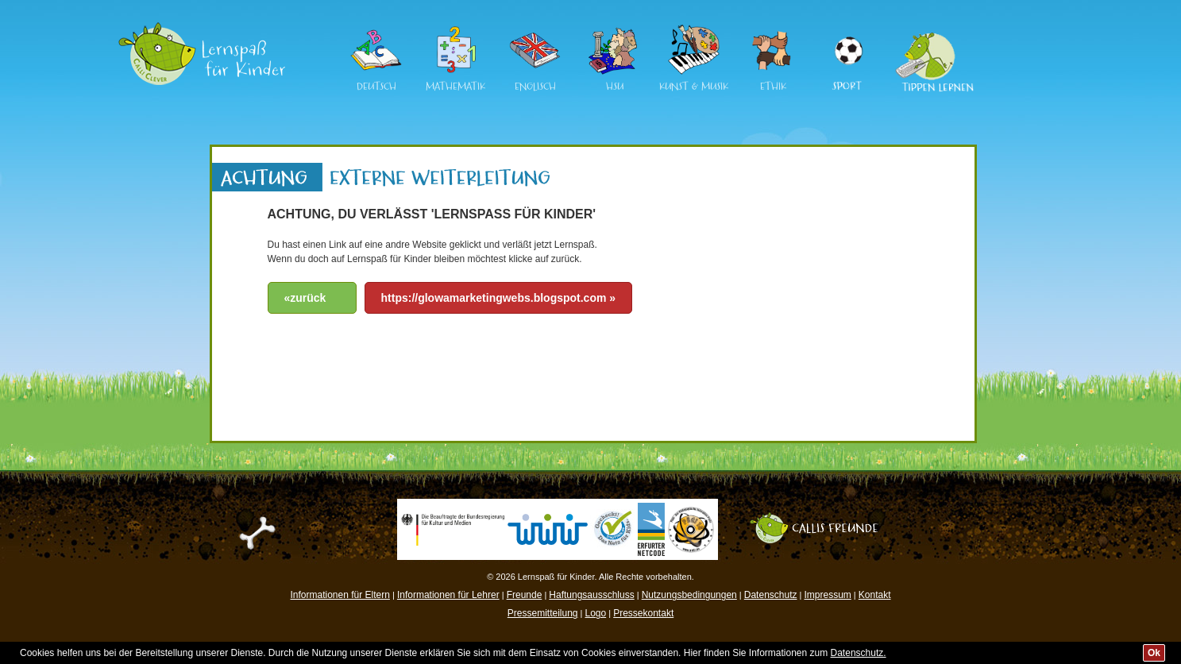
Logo (595, 613)
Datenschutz (770, 594)
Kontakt (875, 594)
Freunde (524, 594)
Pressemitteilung (543, 613)
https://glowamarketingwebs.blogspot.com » (498, 297)
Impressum (827, 594)
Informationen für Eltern (340, 594)
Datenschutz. (858, 652)
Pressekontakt (643, 613)
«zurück (305, 297)
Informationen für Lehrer (448, 594)
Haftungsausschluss (591, 594)
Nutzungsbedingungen (689, 594)
